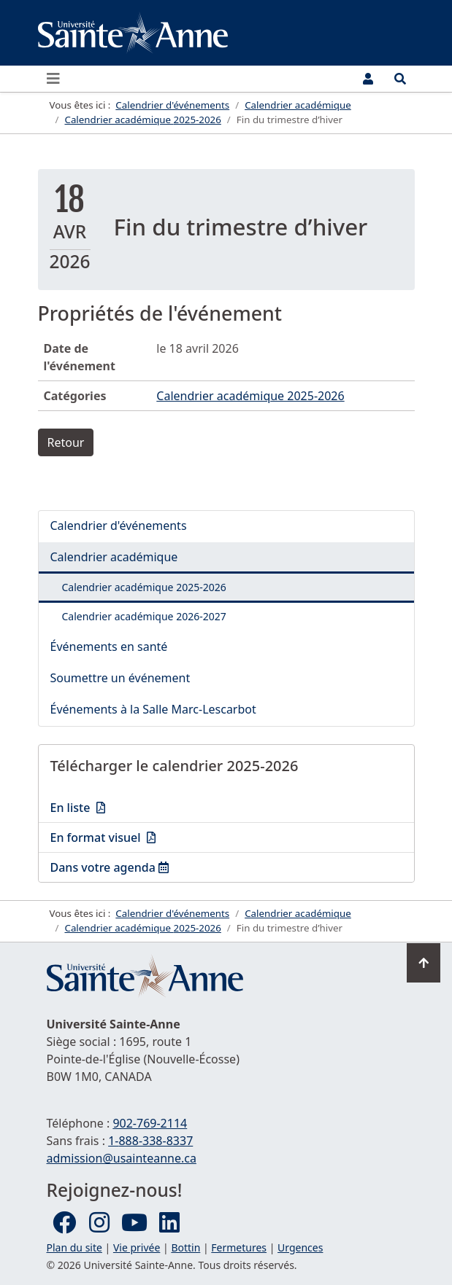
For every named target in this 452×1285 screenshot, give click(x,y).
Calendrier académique (114, 557)
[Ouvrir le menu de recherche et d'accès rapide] (400, 79)
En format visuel (149, 836)
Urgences (300, 1247)
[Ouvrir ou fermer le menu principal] (57, 79)
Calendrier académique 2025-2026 (250, 396)
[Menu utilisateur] (368, 79)
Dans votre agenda (149, 866)
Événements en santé (109, 646)
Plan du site (74, 1247)
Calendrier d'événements (118, 525)
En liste (149, 807)
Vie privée (136, 1247)
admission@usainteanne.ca (121, 1158)
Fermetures (239, 1247)
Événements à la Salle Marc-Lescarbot (153, 709)
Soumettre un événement (120, 678)
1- (150, 1141)
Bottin (185, 1247)
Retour (66, 442)
